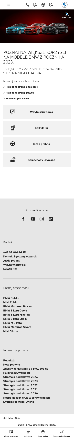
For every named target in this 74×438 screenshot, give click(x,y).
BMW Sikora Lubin (15, 318)
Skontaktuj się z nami (16, 98)
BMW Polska (11, 298)
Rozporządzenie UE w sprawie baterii (26, 397)
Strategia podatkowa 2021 (20, 389)
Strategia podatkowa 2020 (20, 393)
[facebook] (23, 221)
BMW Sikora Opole (15, 310)
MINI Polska (10, 302)
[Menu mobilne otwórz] (8, 4)
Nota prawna (11, 364)
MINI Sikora (10, 331)
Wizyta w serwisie (14, 264)
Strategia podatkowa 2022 (20, 385)
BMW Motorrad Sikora (17, 327)
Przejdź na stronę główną (18, 92)
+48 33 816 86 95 (14, 252)
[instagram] (41, 221)
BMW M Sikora (12, 323)
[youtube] (32, 221)
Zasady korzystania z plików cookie (25, 368)
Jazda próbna (11, 260)
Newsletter (10, 269)
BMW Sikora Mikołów (16, 314)
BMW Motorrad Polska (17, 306)
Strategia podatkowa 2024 (20, 377)
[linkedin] (50, 221)
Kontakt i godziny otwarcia (20, 256)
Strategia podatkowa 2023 (20, 381)
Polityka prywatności (16, 372)
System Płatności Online (18, 401)
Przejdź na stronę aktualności (20, 86)
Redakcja (9, 360)
